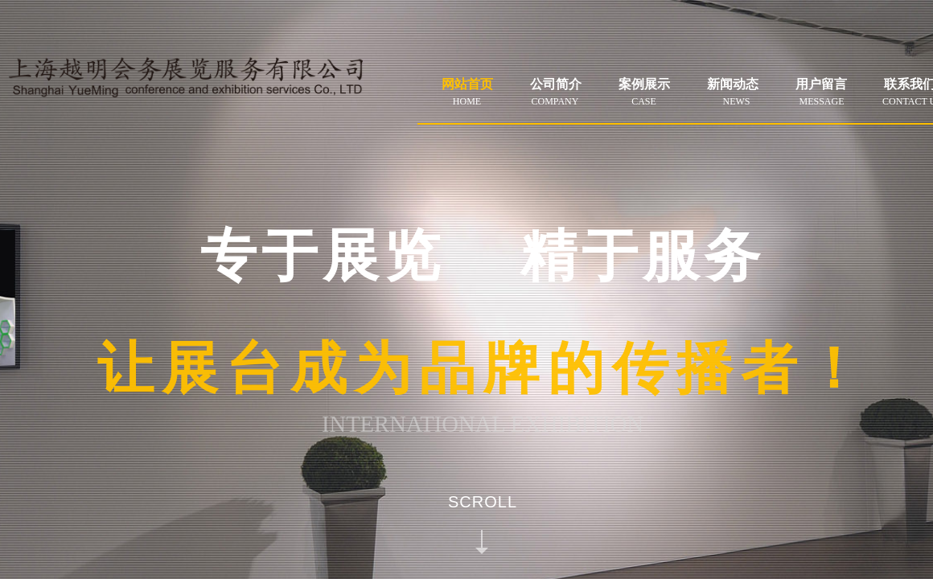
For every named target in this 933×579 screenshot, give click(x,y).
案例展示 (644, 84)
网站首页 (467, 84)
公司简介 (556, 84)
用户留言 (821, 84)
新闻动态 (732, 84)
